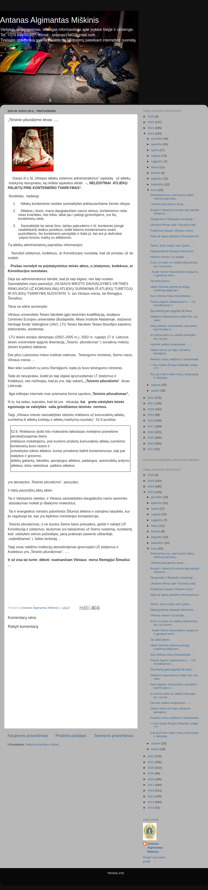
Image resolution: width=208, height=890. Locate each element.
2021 (151, 403)
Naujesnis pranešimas (28, 735)
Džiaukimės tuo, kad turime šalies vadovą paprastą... (172, 196)
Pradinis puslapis (70, 735)
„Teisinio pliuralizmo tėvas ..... (169, 204)
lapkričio (156, 144)
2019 (151, 414)
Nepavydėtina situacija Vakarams (171, 251)
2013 (151, 449)
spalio (155, 150)
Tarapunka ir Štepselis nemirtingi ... (173, 219)
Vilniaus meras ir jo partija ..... (169, 256)
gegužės (157, 178)
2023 (151, 133)
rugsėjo (156, 155)
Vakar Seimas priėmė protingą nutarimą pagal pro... (170, 288)
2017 (151, 426)
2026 (151, 116)
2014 (151, 443)
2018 (151, 420)
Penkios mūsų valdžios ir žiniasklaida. (174, 359)
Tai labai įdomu (160, 281)
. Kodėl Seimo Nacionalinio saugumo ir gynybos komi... (174, 273)
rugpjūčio (157, 161)
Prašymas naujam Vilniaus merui (171, 230)
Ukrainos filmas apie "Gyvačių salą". (173, 224)
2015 (151, 437)
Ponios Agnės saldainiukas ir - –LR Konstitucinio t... (173, 303)
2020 (151, 409)
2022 (151, 397)
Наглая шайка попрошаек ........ (171, 344)
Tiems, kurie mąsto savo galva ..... (172, 245)
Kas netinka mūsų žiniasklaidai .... (172, 296)
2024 (151, 128)
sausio (155, 390)
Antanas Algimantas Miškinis (49, 20)
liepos (155, 167)
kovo (154, 190)
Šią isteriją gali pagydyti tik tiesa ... (172, 311)
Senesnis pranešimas (113, 735)
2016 (151, 432)
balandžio (157, 184)
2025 (151, 122)
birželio (156, 172)
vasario (156, 385)
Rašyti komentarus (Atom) (42, 744)
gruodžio (157, 138)
